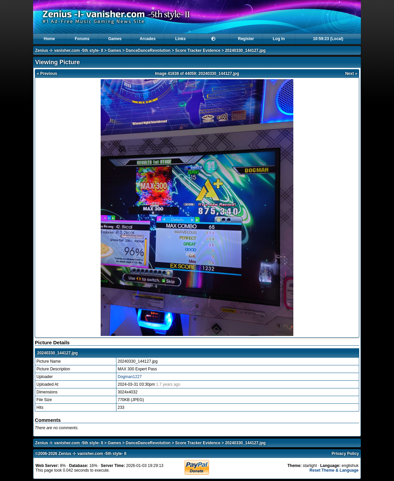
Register (246, 38)
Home (49, 38)
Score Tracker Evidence (197, 50)
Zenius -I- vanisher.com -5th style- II (69, 50)
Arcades (148, 38)
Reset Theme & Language (334, 470)
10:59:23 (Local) (328, 38)
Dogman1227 (130, 376)
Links (180, 38)
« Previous (47, 73)
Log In (279, 38)
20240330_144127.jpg (245, 50)
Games (114, 38)
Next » (351, 73)
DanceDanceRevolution (148, 50)
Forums (82, 38)
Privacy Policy (345, 453)
